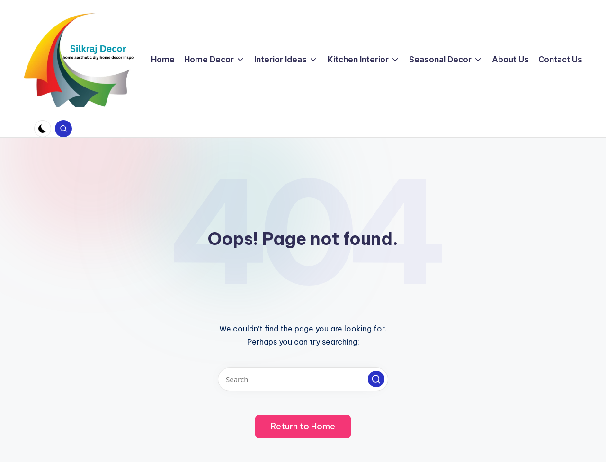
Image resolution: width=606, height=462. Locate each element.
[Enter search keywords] (303, 379)
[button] (376, 379)
